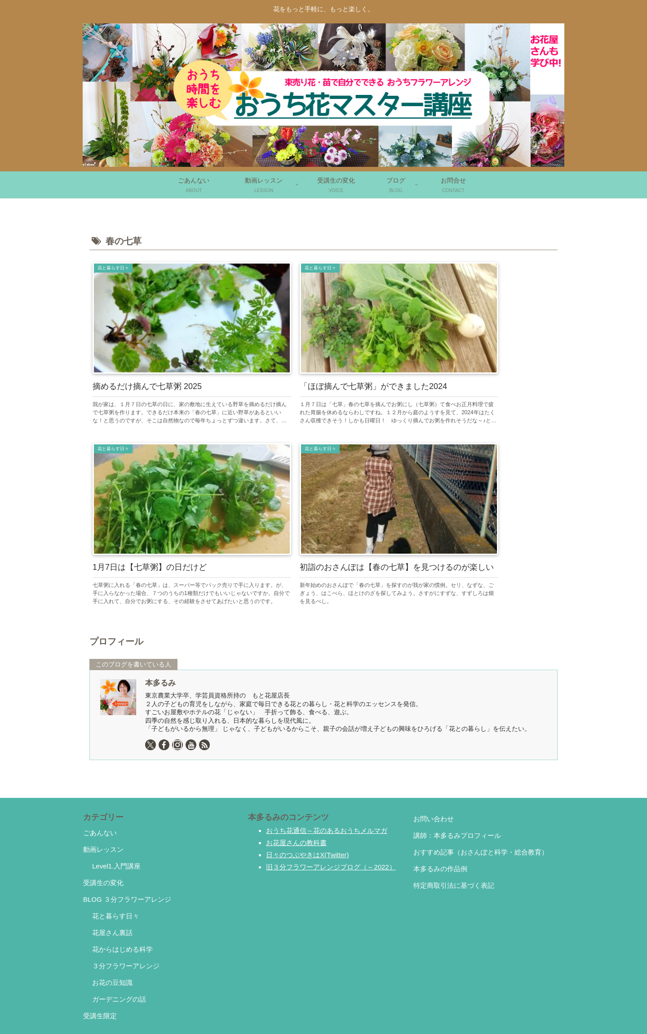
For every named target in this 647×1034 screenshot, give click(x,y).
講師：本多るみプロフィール (457, 792)
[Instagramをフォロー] (177, 701)
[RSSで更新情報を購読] (204, 701)
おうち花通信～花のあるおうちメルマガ (326, 787)
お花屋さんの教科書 (296, 799)
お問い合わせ (433, 775)
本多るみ (160, 639)
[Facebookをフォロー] (164, 701)
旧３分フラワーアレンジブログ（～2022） (330, 823)
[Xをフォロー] (150, 701)
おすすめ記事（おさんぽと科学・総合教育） (480, 808)
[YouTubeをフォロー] (191, 701)
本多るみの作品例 (440, 825)
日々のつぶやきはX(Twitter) (307, 811)
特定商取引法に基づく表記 (453, 842)
